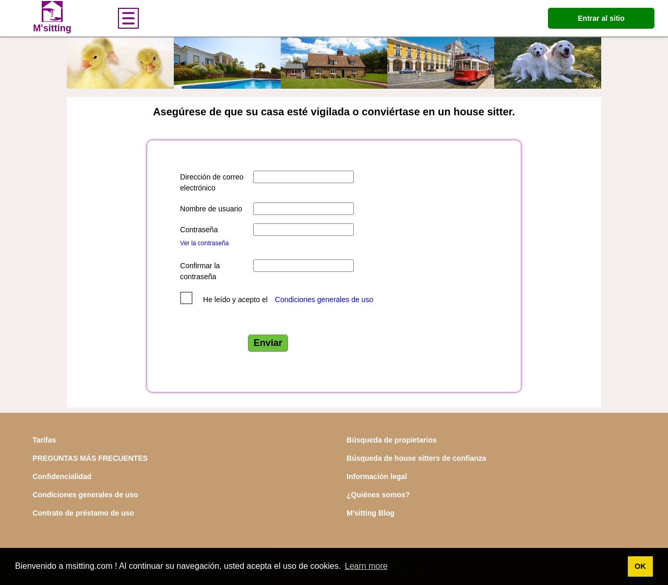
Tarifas (44, 440)
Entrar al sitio (601, 18)
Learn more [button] (366, 566)
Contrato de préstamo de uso (83, 513)
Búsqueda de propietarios (392, 440)
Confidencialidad (61, 476)
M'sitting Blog (371, 513)
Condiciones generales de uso (324, 299)
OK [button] (640, 566)
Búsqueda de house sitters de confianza (416, 458)
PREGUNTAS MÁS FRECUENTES (90, 458)
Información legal (377, 476)
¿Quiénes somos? (378, 495)
